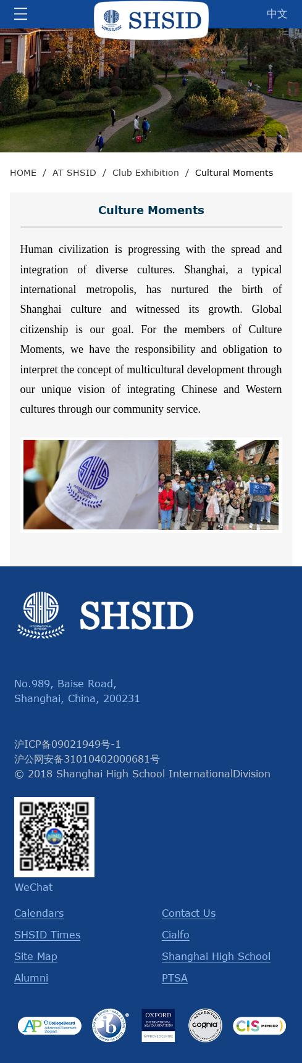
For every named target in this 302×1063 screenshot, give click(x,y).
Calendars (39, 913)
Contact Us (189, 913)
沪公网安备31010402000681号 (87, 758)
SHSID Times (47, 934)
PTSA (175, 977)
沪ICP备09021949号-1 (67, 744)
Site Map (35, 956)
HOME (23, 172)
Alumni (31, 977)
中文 (277, 13)
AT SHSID (74, 172)
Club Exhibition (145, 172)
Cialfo (176, 934)
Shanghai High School (216, 956)
